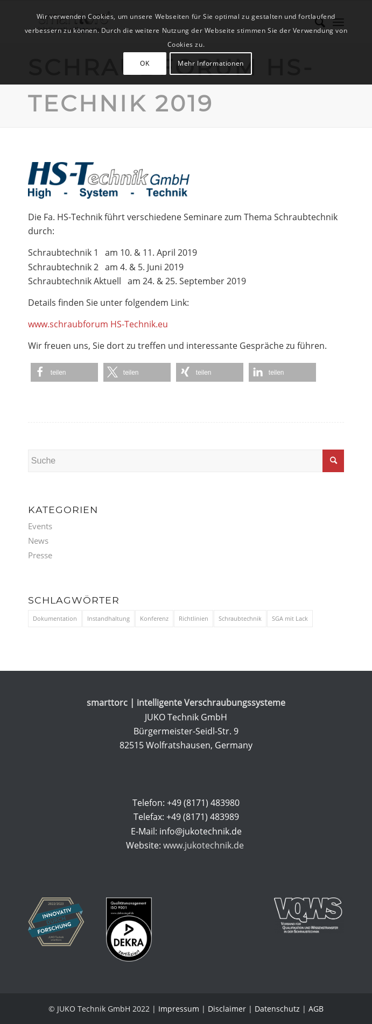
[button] (64, 372)
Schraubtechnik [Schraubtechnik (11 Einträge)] (240, 618)
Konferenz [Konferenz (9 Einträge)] (154, 618)
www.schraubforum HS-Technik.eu (98, 324)
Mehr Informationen (211, 63)
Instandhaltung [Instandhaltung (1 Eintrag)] (108, 618)
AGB (316, 1009)
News (38, 540)
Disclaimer (227, 1009)
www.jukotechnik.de (204, 845)
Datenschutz (277, 1009)
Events (40, 526)
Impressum (178, 1009)
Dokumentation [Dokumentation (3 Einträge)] (55, 618)
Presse (40, 555)
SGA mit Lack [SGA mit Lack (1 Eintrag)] (290, 618)
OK (144, 63)
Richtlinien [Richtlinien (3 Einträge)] (193, 618)
